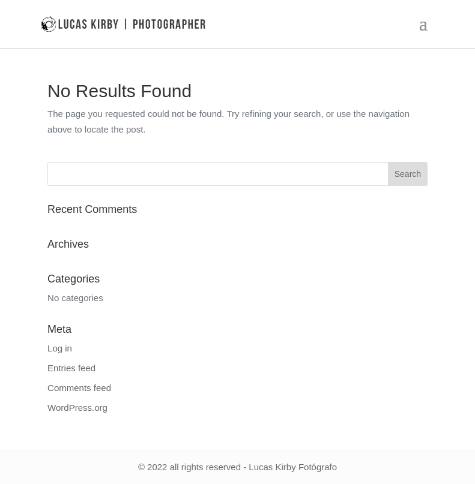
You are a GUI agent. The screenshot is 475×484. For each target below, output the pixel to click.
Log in (59, 348)
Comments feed (79, 388)
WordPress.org (77, 407)
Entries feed (71, 368)
